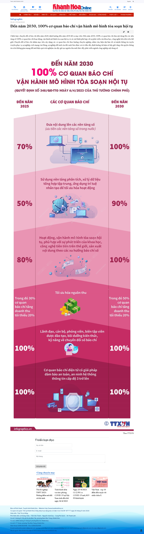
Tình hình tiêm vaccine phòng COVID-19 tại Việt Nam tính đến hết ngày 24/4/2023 (62, 495)
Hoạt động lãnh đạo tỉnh (24, 10)
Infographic (16, 19)
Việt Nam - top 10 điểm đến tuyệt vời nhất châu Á (99, 492)
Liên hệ (124, 9)
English (129, 1)
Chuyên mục (15, 9)
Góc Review (117, 9)
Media (39, 9)
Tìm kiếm (110, 9)
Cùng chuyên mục (46, 473)
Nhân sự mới (33, 9)
